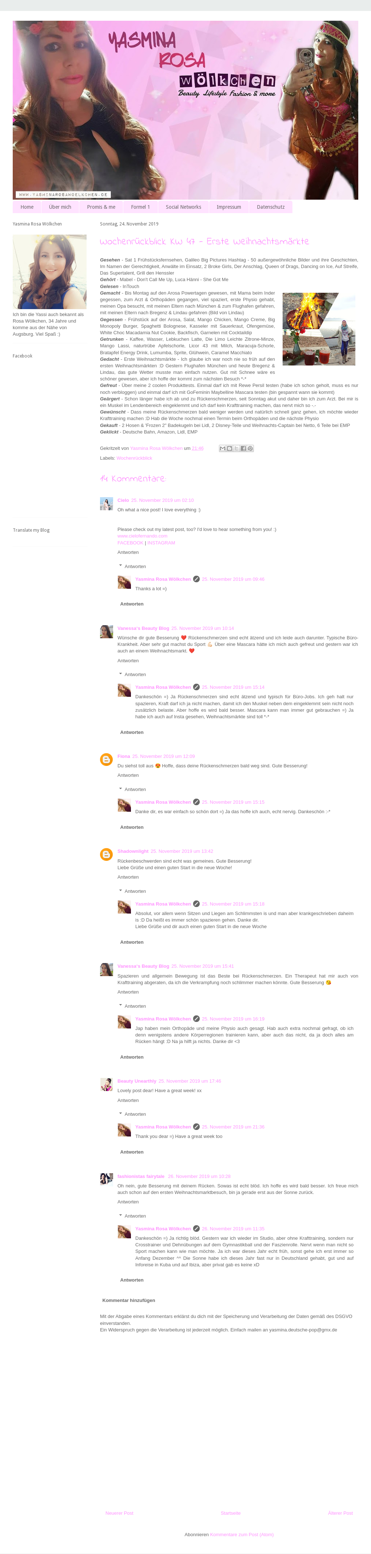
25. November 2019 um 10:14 (202, 628)
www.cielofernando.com (142, 536)
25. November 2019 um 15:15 (233, 802)
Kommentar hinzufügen (129, 1300)
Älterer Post (340, 1513)
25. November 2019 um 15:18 (233, 904)
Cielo (123, 500)
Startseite (231, 1513)
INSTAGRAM (161, 543)
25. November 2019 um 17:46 (190, 1081)
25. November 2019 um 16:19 (233, 1019)
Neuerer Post (119, 1513)
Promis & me (101, 207)
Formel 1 (140, 207)
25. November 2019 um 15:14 (233, 687)
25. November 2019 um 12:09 (163, 756)
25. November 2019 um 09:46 (233, 579)
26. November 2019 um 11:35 (233, 1228)
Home (26, 207)
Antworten (128, 552)
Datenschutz (271, 207)
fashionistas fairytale (141, 1176)
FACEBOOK (130, 543)
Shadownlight (132, 851)
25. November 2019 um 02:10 (162, 500)
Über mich (60, 207)
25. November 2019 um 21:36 (233, 1127)
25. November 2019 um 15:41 (202, 966)
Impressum (229, 207)
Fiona (123, 756)
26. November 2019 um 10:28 (199, 1176)
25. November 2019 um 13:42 (182, 851)
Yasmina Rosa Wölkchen (163, 579)
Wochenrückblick (134, 458)
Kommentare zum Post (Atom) (242, 1534)
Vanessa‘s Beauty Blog (143, 628)
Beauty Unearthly (136, 1081)
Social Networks (183, 207)
